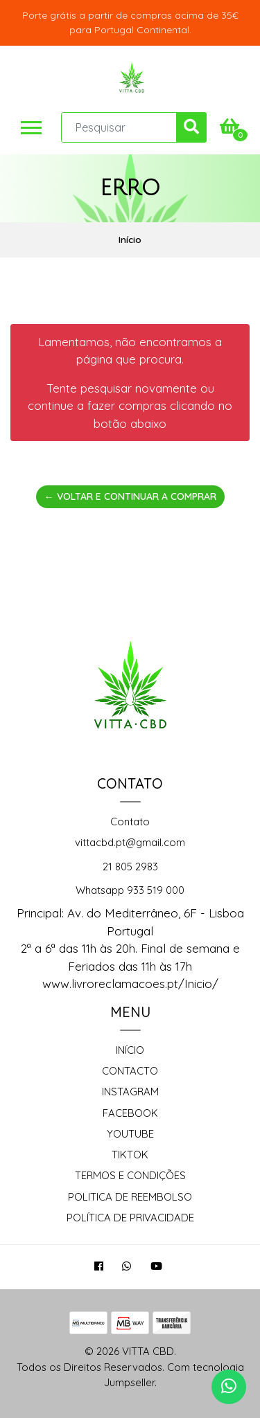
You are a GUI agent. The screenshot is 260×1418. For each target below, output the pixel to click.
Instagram (130, 1091)
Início (130, 1050)
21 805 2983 (130, 866)
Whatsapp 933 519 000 (130, 890)
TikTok (130, 1154)
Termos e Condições (130, 1175)
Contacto (130, 1070)
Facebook (130, 1113)
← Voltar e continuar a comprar (130, 496)
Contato (130, 821)
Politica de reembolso (130, 1196)
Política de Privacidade (130, 1217)
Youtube (130, 1133)
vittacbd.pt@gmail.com (130, 842)
